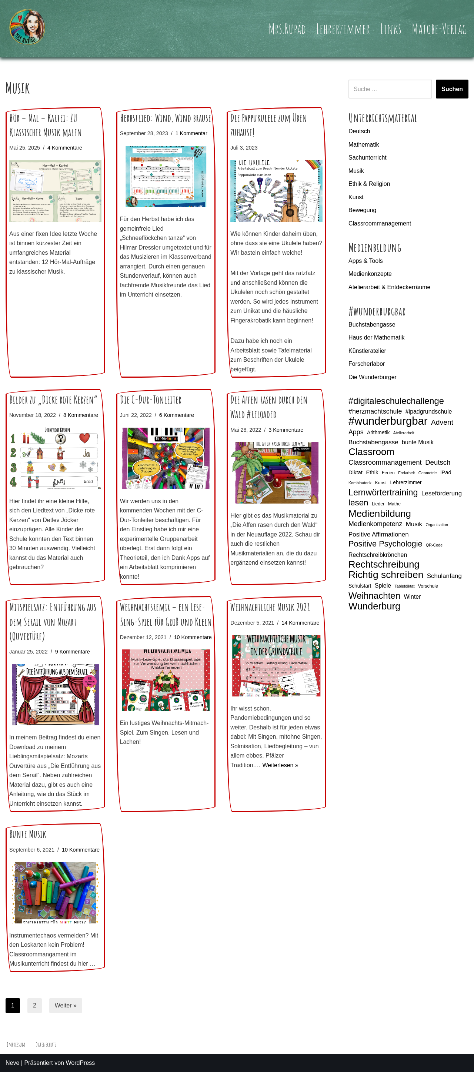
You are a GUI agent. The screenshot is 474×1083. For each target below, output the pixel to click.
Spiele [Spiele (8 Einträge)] (383, 586)
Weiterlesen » (281, 775)
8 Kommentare (80, 425)
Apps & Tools (365, 261)
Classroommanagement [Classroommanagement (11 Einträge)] (385, 463)
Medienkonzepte (370, 274)
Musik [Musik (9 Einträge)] (414, 525)
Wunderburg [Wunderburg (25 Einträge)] (374, 607)
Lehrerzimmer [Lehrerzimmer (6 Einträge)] (406, 484)
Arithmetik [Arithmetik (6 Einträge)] (378, 433)
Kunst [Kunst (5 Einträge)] (381, 484)
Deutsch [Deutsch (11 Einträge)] (437, 463)
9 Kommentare (72, 662)
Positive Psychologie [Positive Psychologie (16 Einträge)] (385, 544)
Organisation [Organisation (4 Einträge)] (436, 526)
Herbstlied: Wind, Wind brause (165, 117)
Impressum (16, 1055)
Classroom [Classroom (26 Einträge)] (371, 453)
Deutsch (359, 131)
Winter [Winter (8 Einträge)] (412, 598)
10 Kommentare (139, 657)
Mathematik (363, 144)
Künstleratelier (367, 351)
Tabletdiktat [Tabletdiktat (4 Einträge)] (404, 587)
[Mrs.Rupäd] (28, 29)
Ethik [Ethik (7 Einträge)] (372, 473)
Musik (356, 171)
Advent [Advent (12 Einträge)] (442, 423)
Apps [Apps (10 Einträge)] (356, 433)
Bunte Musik (27, 844)
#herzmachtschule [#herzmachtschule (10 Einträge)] (375, 411)
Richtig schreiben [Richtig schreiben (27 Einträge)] (385, 576)
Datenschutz (46, 1055)
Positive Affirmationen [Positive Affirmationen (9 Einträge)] (378, 535)
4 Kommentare (64, 148)
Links (390, 28)
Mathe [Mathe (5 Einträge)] (394, 505)
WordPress (80, 1073)
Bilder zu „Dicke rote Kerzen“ (53, 409)
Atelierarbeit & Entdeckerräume (389, 287)
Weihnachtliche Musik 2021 (270, 617)
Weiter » (66, 1016)
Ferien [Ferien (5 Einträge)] (388, 473)
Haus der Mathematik (376, 338)
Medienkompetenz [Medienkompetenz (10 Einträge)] (375, 525)
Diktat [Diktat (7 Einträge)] (355, 473)
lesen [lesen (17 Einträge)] (358, 503)
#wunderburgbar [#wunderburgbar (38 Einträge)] (388, 422)
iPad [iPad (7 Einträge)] (445, 473)
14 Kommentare (301, 633)
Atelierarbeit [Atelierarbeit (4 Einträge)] (403, 433)
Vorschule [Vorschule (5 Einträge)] (428, 586)
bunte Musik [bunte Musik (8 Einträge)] (418, 443)
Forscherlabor (366, 364)
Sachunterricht (367, 157)
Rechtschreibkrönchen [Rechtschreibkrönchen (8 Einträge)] (377, 556)
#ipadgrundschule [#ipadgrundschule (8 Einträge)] (428, 412)
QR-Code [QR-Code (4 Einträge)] (434, 546)
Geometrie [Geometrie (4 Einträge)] (427, 473)
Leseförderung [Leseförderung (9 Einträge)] (441, 494)
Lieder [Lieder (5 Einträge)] (378, 505)
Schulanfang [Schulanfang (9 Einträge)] (444, 577)
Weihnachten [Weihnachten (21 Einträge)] (374, 597)
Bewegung (362, 210)
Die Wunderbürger (372, 377)
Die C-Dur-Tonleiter (150, 409)
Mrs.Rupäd (287, 28)
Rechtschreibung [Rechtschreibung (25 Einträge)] (384, 565)
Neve (12, 1073)
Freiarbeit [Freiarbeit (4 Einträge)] (406, 473)
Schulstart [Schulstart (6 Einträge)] (359, 586)
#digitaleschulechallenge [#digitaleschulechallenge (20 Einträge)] (396, 402)
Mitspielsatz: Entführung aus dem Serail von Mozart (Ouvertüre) (52, 632)
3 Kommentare (286, 439)
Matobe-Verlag (439, 28)
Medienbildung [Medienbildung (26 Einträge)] (379, 514)
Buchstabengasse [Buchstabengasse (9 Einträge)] (373, 443)
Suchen (452, 89)
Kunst (356, 197)
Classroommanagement (379, 223)
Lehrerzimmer (343, 28)
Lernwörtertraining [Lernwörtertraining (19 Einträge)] (383, 493)
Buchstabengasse (371, 325)
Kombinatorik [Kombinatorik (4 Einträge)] (359, 484)
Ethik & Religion (369, 184)
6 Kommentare (176, 425)
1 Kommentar (191, 133)
